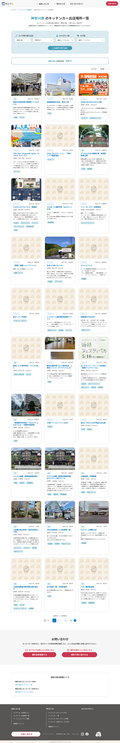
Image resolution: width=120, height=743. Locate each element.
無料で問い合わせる (79, 654)
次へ (71, 620)
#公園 (83, 169)
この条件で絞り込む (60, 48)
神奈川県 (30, 99)
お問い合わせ (112, 3)
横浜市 (71, 150)
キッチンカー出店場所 (25, 10)
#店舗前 (50, 281)
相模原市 (104, 150)
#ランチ (22, 117)
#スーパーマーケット (87, 223)
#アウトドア (58, 281)
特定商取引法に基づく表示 (63, 734)
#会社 (15, 230)
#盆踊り (89, 429)
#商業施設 (51, 222)
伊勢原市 (36, 99)
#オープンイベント (94, 384)
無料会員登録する (39, 654)
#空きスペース (91, 492)
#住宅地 (93, 387)
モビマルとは (75, 734)
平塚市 (71, 204)
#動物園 (89, 169)
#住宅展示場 (30, 226)
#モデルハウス (25, 223)
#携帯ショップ (18, 273)
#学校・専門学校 (19, 374)
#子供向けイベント (95, 118)
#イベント (17, 171)
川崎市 (105, 99)
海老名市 (70, 362)
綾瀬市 (71, 99)
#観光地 (22, 483)
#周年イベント (52, 330)
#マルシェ (27, 548)
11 (65, 620)
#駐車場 (100, 387)
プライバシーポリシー (48, 734)
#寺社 (83, 429)
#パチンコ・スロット (20, 321)
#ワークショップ (19, 226)
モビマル (13, 10)
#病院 (15, 117)
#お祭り (16, 223)
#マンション (17, 548)
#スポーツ (84, 118)
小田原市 (70, 262)
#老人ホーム (85, 387)
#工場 (49, 113)
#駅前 (49, 382)
